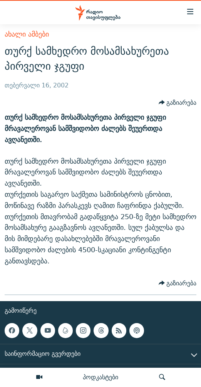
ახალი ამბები (27, 34)
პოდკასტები (100, 377)
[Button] (178, 103)
